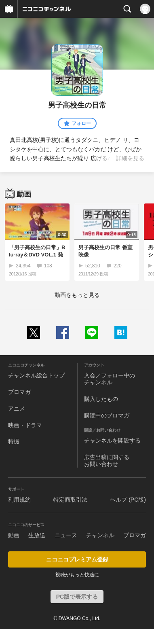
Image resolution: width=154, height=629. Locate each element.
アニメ (16, 408)
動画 (13, 535)
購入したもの (101, 399)
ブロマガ (19, 392)
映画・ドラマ (25, 425)
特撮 (13, 441)
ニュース (66, 535)
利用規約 (19, 499)
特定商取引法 (70, 499)
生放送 (36, 535)
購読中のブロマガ (106, 415)
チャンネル (100, 535)
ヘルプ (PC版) (128, 499)
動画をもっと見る (77, 295)
